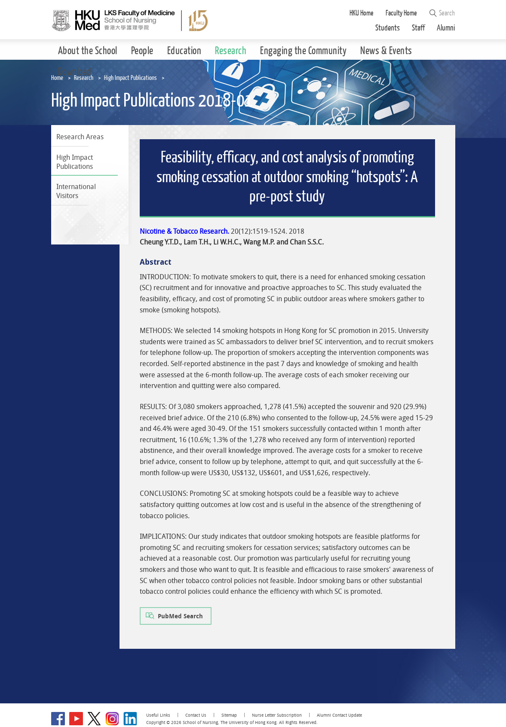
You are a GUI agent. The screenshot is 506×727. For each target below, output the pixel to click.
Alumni (446, 28)
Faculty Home (401, 13)
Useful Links (158, 715)
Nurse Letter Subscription (277, 715)
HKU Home (362, 13)
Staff (418, 28)
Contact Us (195, 715)
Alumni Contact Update (339, 715)
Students (387, 28)
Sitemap (229, 715)
